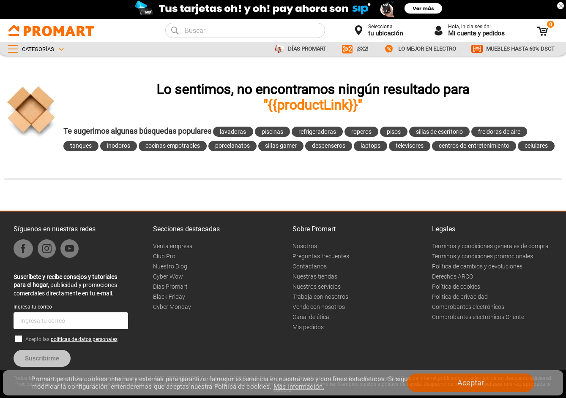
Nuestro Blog (170, 266)
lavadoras (233, 131)
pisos (394, 131)
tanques (81, 145)
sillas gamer (280, 145)
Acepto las (71, 339)
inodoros (118, 145)
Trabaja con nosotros (320, 296)
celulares (536, 145)
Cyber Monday (172, 306)
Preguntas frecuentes (321, 256)
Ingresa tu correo (33, 307)
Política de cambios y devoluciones (477, 266)
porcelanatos (232, 145)
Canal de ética (311, 317)
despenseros (328, 145)
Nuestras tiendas (315, 276)
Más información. (298, 386)
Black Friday (169, 296)
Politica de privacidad (460, 296)
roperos (361, 131)
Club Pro (164, 256)
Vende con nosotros (319, 306)
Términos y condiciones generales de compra (490, 246)
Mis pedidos (308, 327)
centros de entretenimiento (474, 145)
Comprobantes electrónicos (468, 306)
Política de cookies (456, 286)
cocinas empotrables (172, 145)
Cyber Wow (168, 276)
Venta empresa (173, 246)
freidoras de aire (499, 131)
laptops (370, 145)
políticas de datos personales (84, 339)
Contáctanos (310, 266)
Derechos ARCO (452, 276)
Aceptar (470, 382)
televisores (410, 145)
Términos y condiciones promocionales (482, 256)
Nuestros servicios (317, 286)
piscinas (272, 131)
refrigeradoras (317, 131)
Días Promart (170, 286)
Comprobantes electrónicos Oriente (478, 317)
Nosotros (305, 246)
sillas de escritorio (439, 131)
